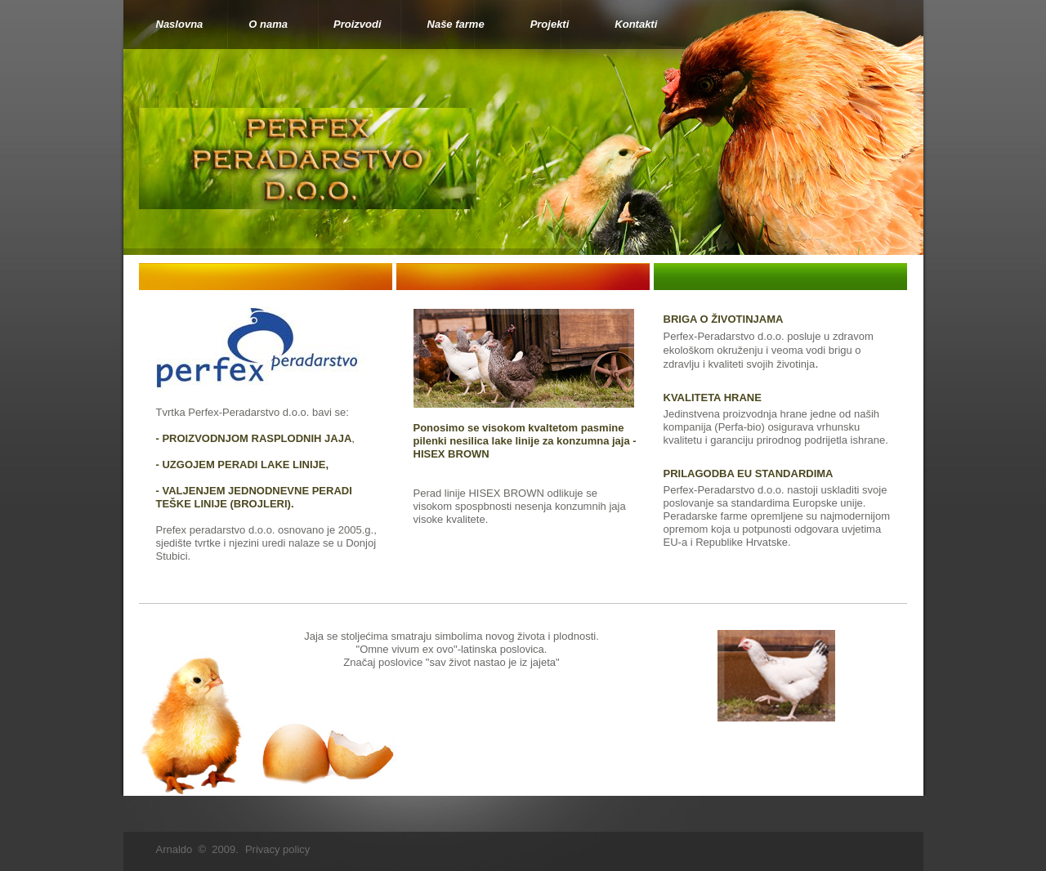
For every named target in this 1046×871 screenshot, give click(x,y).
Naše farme (456, 24)
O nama (268, 24)
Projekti (550, 24)
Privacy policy (277, 849)
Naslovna (179, 24)
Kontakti (636, 24)
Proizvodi (357, 24)
